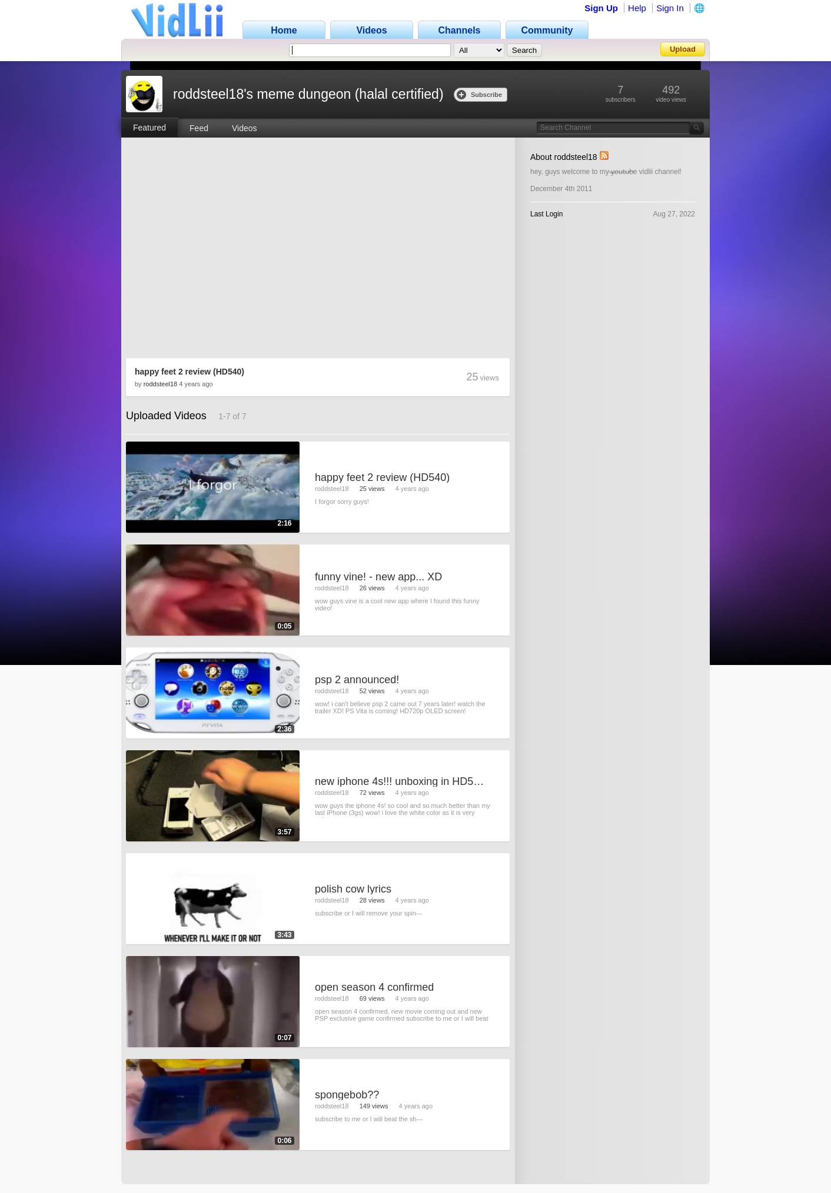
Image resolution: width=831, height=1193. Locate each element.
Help (637, 8)
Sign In (670, 8)
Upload (683, 49)
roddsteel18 (161, 383)
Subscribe (479, 94)
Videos (244, 128)
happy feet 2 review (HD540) (189, 371)
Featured (149, 127)
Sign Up (601, 8)
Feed (199, 128)
